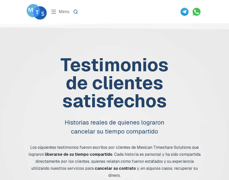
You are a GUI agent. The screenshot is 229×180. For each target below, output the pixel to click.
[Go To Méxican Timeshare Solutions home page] (37, 12)
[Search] (75, 12)
